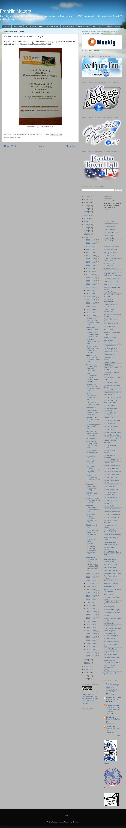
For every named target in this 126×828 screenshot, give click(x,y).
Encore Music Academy (112, 343)
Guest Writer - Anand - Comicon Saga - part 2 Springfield (113, 709)
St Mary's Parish (109, 638)
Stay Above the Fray (113, 699)
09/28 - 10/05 (91, 281)
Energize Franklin (110, 346)
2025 (86, 202)
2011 (86, 666)
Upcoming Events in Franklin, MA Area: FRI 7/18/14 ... (92, 349)
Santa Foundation (110, 626)
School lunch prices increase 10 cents (93, 426)
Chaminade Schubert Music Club (111, 296)
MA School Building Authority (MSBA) (110, 561)
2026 (86, 199)
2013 (86, 660)
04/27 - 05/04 (91, 605)
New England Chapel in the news (91, 559)
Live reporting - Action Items (91, 462)
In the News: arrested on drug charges (92, 341)
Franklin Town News (111, 500)
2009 (86, 672)
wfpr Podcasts (68, 26)
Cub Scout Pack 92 (110, 327)
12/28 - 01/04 (91, 240)
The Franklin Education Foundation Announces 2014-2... (91, 550)
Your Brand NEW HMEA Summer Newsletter (92, 412)
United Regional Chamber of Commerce (112, 661)
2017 (86, 228)
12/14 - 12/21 (91, 246)
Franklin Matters (15, 11)
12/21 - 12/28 (91, 243)
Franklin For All (109, 429)
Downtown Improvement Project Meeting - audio (93, 508)
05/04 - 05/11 (91, 602)
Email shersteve (109, 210)
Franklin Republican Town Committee (111, 486)
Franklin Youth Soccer (111, 517)
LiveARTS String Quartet (112, 552)
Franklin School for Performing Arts (110, 493)
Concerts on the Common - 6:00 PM (92, 419)
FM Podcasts (83, 26)
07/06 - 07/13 (91, 574)
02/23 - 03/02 (91, 634)
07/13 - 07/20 (91, 315)
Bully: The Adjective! (111, 292)
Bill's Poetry (110, 717)
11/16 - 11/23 (91, 259)
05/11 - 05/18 (91, 599)
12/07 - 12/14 (91, 249)
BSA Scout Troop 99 (111, 284)
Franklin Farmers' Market (113, 420)
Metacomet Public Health (113, 573)
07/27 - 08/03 (91, 309)
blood (12, 138)
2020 (86, 218)
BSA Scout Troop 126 (111, 279)
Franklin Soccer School (112, 497)
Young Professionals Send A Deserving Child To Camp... (92, 377)
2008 (86, 676)
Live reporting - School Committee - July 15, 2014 (93, 469)
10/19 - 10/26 (91, 271)
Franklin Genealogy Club (112, 438)
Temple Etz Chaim (110, 655)
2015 (86, 234)
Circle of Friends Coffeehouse (109, 310)
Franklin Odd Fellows (111, 474)
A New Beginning (112, 705)
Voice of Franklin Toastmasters (110, 666)
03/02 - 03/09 (91, 631)
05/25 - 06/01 (91, 593)
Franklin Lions (109, 463)
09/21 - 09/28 (91, 284)
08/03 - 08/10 (91, 306)
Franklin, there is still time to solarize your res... (92, 533)
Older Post (71, 146)
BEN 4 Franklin (109, 271)
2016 (86, 231)
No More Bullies (109, 586)
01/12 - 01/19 (91, 653)
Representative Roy (111, 232)
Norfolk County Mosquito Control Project (112, 590)
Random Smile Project (112, 612)
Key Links (97, 26)
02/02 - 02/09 (91, 643)
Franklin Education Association (110, 414)
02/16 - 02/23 (91, 637)
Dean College (108, 329)
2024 (86, 206)
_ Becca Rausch (109, 229)
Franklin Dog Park (110, 405)
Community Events (112, 26)
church (17, 138)
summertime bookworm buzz (92, 328)
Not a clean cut (91, 439)
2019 (86, 221)
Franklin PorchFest (110, 477)
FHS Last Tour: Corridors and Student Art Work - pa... (93, 321)
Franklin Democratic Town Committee (111, 401)
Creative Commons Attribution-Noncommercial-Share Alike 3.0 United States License (90, 698)
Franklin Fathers (109, 423)
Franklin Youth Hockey (112, 514)
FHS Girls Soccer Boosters (110, 358)
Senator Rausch (109, 226)
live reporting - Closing (91, 457)
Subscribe (18, 26)
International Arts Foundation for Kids (111, 543)
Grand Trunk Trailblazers (112, 535)
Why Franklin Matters (34, 26)
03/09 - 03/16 (91, 627)
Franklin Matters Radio (112, 466)
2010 (86, 669)
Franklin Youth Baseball (112, 509)
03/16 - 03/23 (91, 624)
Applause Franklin (110, 268)
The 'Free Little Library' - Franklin (91, 541)
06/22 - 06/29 (91, 580)
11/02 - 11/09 (91, 265)
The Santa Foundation (112, 657)
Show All (119, 735)
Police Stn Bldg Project (112, 610)
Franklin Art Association (112, 390)
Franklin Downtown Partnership (110, 409)
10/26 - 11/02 (91, 268)
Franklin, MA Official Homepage (111, 521)
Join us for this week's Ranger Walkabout (92, 433)
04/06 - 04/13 (91, 615)
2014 (86, 237)
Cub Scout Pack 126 (111, 324)
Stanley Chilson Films (111, 641)
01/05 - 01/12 (91, 656)
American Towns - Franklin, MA (110, 264)
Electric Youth (108, 340)
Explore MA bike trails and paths (92, 452)
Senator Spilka (109, 238)
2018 (86, 224)
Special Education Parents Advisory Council (113, 634)
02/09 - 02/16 (91, 640)
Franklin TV (108, 503)
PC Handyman (109, 607)
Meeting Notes (53, 26)
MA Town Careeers (110, 564)
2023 (86, 209)
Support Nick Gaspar (111, 652)
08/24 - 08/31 (91, 297)
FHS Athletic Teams (111, 351)
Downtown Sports (110, 337)
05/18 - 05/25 (91, 596)
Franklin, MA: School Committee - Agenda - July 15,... (91, 518)
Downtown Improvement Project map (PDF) (91, 487)
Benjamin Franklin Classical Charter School (112, 275)
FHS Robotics (109, 365)
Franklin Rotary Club (111, 490)
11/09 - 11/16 (91, 262)
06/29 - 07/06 (91, 577)
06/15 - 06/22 (91, 583)
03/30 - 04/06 (91, 618)
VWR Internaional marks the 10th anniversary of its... (92, 567)
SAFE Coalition (109, 623)
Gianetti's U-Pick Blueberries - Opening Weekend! (92, 367)
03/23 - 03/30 (91, 621)
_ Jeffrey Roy (108, 235)
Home (7, 26)
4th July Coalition (110, 253)
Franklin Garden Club (111, 435)
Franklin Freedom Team (112, 432)
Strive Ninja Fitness (110, 649)
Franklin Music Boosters (112, 471)
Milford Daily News (110, 581)
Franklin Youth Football (112, 512)
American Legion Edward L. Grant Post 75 (113, 259)
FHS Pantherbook (110, 362)
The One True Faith (113, 698)
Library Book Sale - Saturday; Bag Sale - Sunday (92, 334)
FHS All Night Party (110, 349)
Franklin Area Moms (111, 382)
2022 (86, 212)
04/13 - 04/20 (91, 612)
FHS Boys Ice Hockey (111, 354)
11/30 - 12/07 (91, 252)
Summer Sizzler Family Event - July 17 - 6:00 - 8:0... (92, 445)
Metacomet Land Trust (112, 570)
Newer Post (10, 146)
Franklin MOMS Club (111, 468)
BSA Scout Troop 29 (111, 281)
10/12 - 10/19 (91, 274)
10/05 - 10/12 (91, 278)
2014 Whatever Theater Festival (92, 403)
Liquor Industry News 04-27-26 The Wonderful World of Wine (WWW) (113, 689)
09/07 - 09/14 (91, 290)
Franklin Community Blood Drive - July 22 (91, 396)
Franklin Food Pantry (111, 426)
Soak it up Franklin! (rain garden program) (112, 630)
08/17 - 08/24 (91, 300)
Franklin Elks (108, 418)
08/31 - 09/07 (91, 293)
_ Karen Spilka (109, 241)
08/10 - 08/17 (91, 303)
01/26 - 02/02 (91, 646)
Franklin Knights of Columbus (110, 456)
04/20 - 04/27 (91, 608)
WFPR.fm (107, 670)
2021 (86, 215)
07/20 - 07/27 (91, 312)
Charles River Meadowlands (109, 301)
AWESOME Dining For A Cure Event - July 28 (93, 500)
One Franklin (108, 594)
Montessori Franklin (111, 584)
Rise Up (106, 615)
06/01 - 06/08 (91, 590)
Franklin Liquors (112, 684)
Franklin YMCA (109, 506)
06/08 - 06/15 (91, 586)
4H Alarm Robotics (110, 250)
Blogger (76, 822)
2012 (86, 663)
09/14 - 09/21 (91, 287)
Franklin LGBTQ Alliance (112, 460)
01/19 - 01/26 (91, 649)
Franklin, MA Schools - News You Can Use (112, 531)
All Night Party (109, 255)
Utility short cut (91, 407)
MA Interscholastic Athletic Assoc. (110, 556)
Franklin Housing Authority (110, 446)
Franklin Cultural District (112, 397)
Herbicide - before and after (92, 494)
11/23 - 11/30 (91, 256)
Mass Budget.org (110, 567)
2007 (86, 679)
